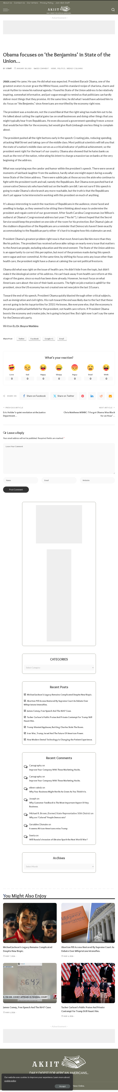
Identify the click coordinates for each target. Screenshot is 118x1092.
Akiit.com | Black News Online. (71, 1088)
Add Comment (41, 68)
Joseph (32, 800)
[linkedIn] (92, 396)
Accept (37, 1085)
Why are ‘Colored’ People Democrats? (47, 819)
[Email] (110, 396)
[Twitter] (63, 396)
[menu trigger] (7, 9)
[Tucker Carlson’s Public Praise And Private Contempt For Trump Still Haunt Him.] (88, 985)
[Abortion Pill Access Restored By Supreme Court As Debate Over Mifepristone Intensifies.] (88, 925)
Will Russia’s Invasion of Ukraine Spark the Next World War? (58, 841)
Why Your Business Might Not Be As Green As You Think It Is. (57, 793)
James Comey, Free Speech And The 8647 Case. (49, 713)
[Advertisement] (59, 27)
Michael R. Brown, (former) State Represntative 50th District (59, 815)
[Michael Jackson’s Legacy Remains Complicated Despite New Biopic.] (30, 925)
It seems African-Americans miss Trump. (48, 830)
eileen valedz (35, 789)
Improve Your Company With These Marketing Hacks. (54, 771)
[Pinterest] (83, 396)
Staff (9, 68)
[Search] (113, 9)
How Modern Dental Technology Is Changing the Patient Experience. (59, 741)
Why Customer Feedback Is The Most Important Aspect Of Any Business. (59, 806)
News (53, 68)
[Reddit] (101, 396)
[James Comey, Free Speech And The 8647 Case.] (30, 985)
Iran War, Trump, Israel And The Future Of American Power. (55, 735)
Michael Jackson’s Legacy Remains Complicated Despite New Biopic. (59, 696)
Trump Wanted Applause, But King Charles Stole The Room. (55, 729)
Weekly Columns (75, 68)
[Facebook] (34, 396)
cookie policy (39, 1079)
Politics (61, 68)
